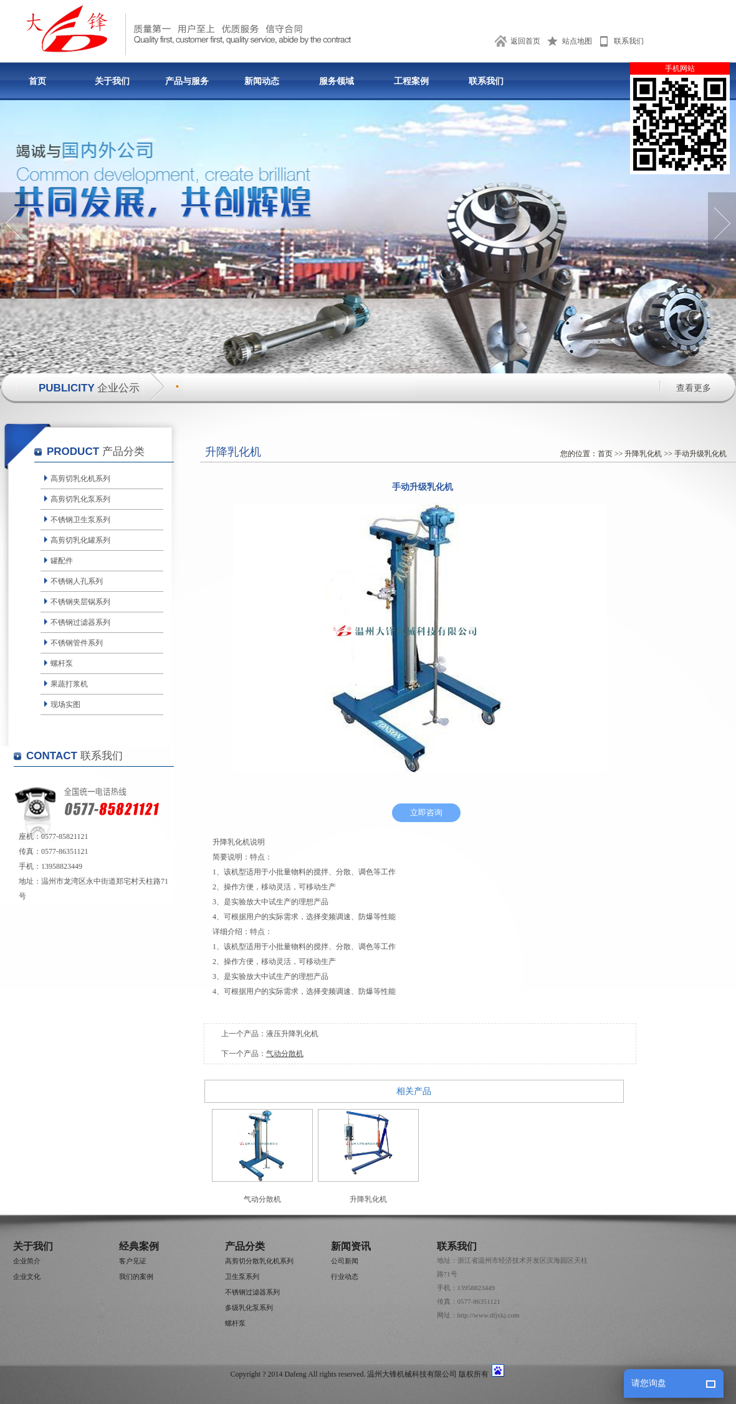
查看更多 (693, 388)
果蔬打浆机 (69, 684)
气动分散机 (284, 1053)
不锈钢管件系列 (76, 643)
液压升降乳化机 (292, 1033)
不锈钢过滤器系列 (80, 622)
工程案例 (411, 81)
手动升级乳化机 (700, 453)
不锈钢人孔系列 (76, 581)
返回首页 (525, 41)
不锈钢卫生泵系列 (80, 519)
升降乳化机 (643, 453)
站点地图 (577, 41)
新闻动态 (261, 81)
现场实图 (65, 704)
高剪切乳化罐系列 (80, 540)
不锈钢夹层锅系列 (80, 601)
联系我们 (629, 41)
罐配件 (61, 560)
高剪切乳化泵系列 (80, 499)
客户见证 (132, 1261)
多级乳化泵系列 (249, 1307)
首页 (37, 81)
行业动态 (344, 1276)
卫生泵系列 (242, 1276)
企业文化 (27, 1276)
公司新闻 (344, 1261)
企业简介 (27, 1261)
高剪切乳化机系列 (80, 478)
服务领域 (336, 81)
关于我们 (112, 81)
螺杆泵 (61, 663)
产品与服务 (187, 81)
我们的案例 (136, 1276)
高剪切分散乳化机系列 (259, 1261)
